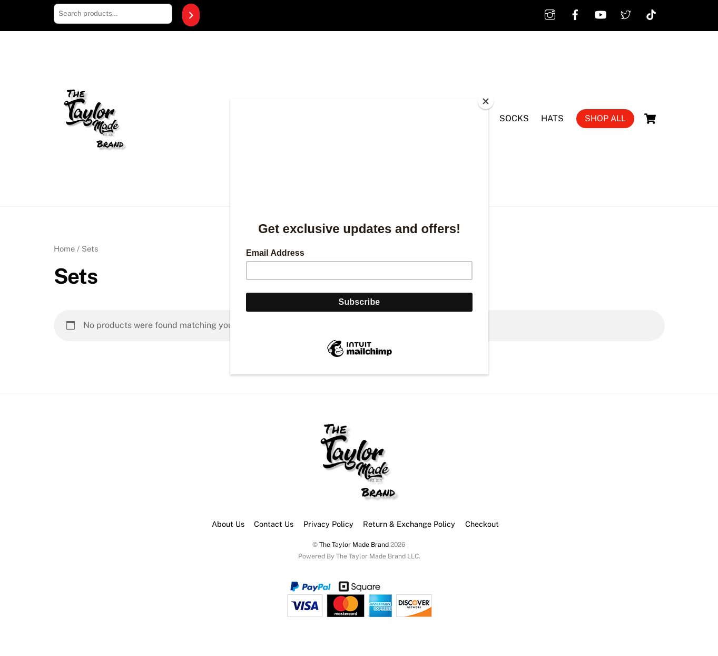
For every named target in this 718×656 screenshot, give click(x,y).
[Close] (486, 101)
